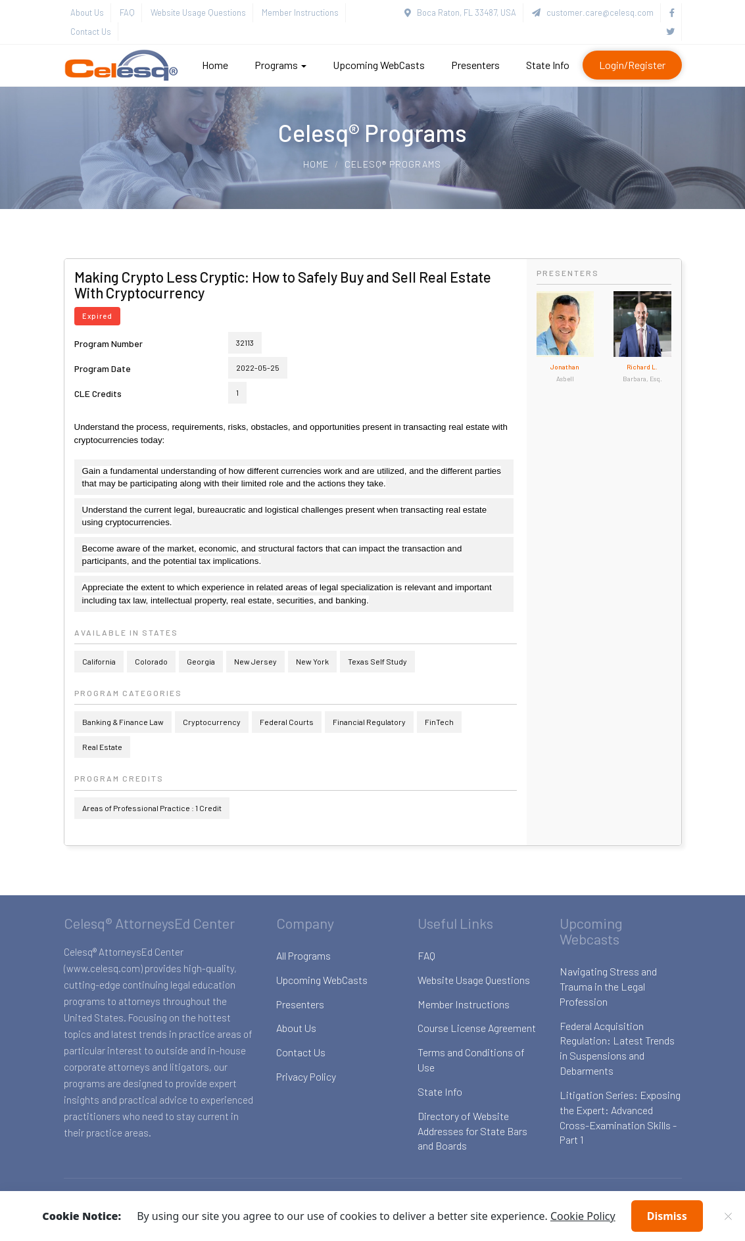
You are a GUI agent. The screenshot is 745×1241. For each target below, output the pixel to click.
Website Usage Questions (198, 12)
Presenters (475, 65)
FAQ (127, 12)
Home (215, 65)
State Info (547, 65)
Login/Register (632, 65)
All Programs (303, 955)
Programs (280, 65)
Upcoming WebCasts (379, 65)
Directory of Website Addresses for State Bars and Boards (472, 1131)
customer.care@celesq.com (593, 12)
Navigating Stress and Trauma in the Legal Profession (608, 986)
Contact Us (90, 31)
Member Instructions (300, 12)
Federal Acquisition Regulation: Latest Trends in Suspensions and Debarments (617, 1048)
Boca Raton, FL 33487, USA (460, 12)
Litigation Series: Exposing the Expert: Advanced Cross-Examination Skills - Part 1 (620, 1117)
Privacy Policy (306, 1076)
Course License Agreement (477, 1027)
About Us (87, 12)
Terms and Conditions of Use (471, 1059)
